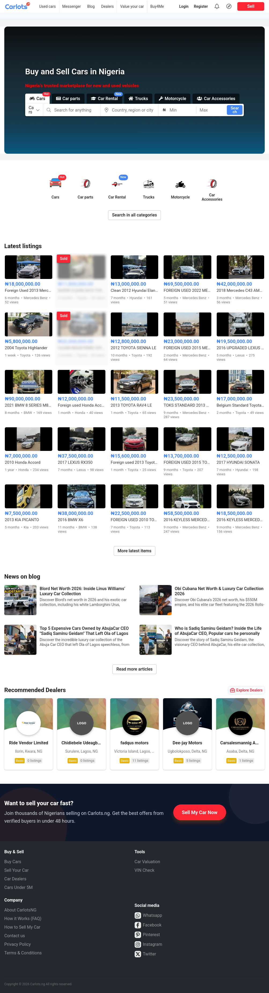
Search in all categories (134, 215)
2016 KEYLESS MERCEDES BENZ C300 (240, 519)
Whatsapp (148, 915)
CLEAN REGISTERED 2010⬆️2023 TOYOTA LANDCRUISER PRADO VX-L (81, 347)
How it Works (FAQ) (22, 918)
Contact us (14, 935)
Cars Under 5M (18, 887)
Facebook (148, 925)
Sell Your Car (16, 870)
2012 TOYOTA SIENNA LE (133, 347)
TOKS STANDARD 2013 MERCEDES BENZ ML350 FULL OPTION (187, 405)
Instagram (148, 944)
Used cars (47, 6)
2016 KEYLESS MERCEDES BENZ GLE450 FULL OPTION (187, 519)
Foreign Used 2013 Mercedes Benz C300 (28, 290)
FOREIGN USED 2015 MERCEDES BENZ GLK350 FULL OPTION (187, 347)
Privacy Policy (17, 944)
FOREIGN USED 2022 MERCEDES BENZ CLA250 (187, 290)
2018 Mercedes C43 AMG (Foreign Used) (240, 290)
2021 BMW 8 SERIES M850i (28, 405)
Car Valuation (147, 861)
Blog (91, 6)
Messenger (71, 6)
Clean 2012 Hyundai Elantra (134, 290)
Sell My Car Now (200, 812)
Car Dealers (15, 878)
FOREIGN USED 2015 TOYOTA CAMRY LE (187, 462)
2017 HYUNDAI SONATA (238, 462)
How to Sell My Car (22, 927)
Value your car (132, 6)
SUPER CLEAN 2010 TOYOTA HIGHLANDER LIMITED (81, 290)
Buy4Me (157, 6)
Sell (251, 6)
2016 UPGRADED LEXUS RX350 (240, 347)
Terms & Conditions (23, 952)
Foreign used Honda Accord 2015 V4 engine (81, 405)
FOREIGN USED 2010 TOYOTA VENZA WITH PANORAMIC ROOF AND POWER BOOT (134, 519)
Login (184, 6)
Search (235, 110)
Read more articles (134, 669)
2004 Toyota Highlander (26, 347)
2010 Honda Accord (22, 462)
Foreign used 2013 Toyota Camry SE (134, 462)
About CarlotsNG (20, 910)
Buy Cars (12, 861)
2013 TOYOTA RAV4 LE (131, 405)
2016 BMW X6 (70, 519)
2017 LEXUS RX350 (75, 462)
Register (201, 6)
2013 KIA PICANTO (22, 519)
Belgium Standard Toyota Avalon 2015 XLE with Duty (240, 405)
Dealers (107, 6)
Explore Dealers (246, 690)
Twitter (145, 954)
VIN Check (144, 870)
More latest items (135, 550)
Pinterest (147, 935)
